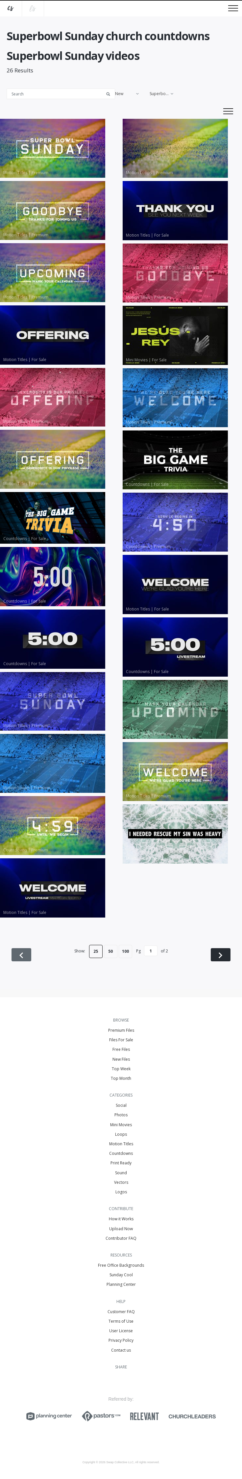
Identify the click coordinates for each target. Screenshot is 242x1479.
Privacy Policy (121, 1340)
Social (121, 1105)
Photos (121, 1115)
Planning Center (121, 1284)
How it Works (121, 1219)
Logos (121, 1192)
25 (95, 951)
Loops (121, 1134)
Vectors (121, 1182)
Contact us (121, 1350)
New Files (121, 1059)
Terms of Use (121, 1321)
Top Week (121, 1069)
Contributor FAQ (121, 1238)
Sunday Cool (121, 1275)
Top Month (121, 1078)
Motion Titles (121, 1144)
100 (125, 951)
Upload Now (121, 1229)
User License (121, 1331)
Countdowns (121, 1153)
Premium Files (121, 1030)
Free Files (121, 1049)
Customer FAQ (121, 1311)
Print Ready (121, 1163)
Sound (121, 1173)
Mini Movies (121, 1125)
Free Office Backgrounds (121, 1265)
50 (110, 951)
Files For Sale (121, 1040)
